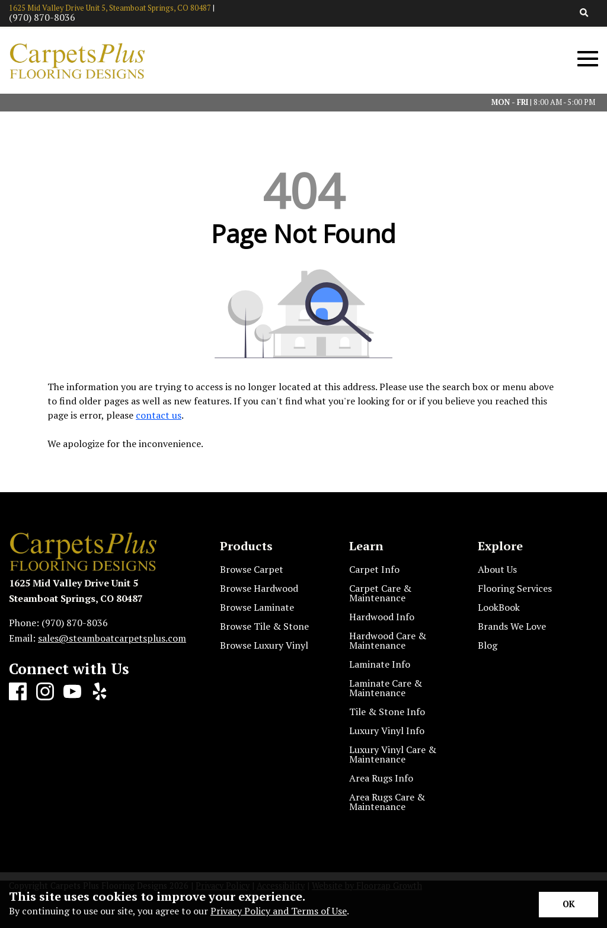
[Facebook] (18, 692)
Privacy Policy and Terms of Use (278, 910)
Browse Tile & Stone (264, 626)
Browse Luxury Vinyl (264, 645)
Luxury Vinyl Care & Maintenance (392, 754)
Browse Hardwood (259, 588)
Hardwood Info (381, 616)
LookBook (499, 607)
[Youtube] (72, 692)
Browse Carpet (251, 569)
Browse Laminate (257, 607)
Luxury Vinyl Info (386, 730)
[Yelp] (99, 692)
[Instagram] (45, 692)
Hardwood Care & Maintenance (387, 640)
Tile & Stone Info (387, 711)
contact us (158, 415)
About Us (497, 569)
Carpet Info (374, 569)
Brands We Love (512, 626)
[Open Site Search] (584, 13)
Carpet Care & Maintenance (380, 592)
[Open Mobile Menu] (587, 59)
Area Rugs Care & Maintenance (387, 801)
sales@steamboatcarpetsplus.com (112, 638)
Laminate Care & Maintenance (385, 687)
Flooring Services (515, 588)
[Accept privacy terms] (568, 904)
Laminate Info (379, 664)
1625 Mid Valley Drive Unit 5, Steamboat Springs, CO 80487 (110, 8)
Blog (487, 645)
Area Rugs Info (381, 778)
